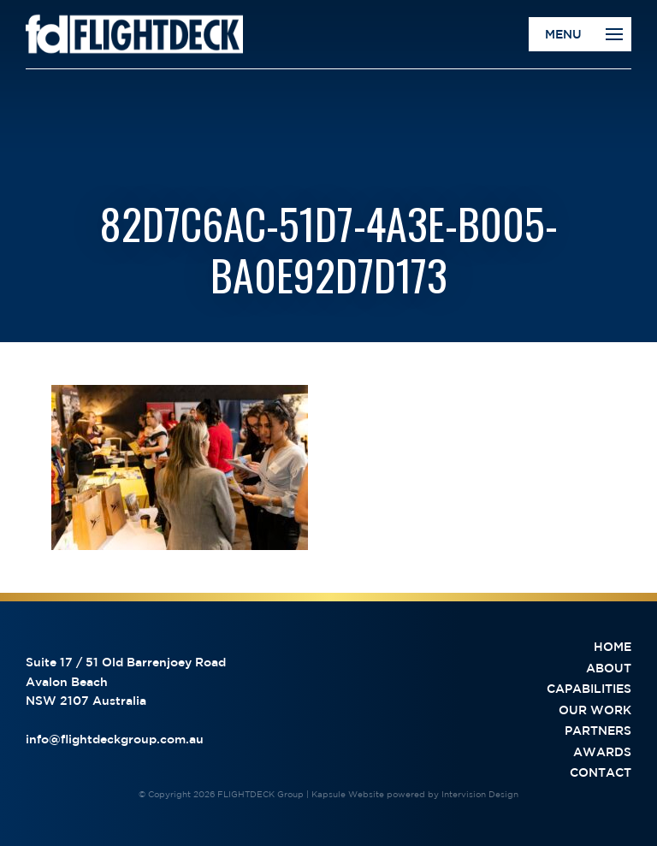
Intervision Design (479, 794)
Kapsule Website (347, 794)
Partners (598, 730)
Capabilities (589, 688)
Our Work (595, 710)
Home (612, 647)
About (608, 668)
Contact (600, 772)
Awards (602, 752)
